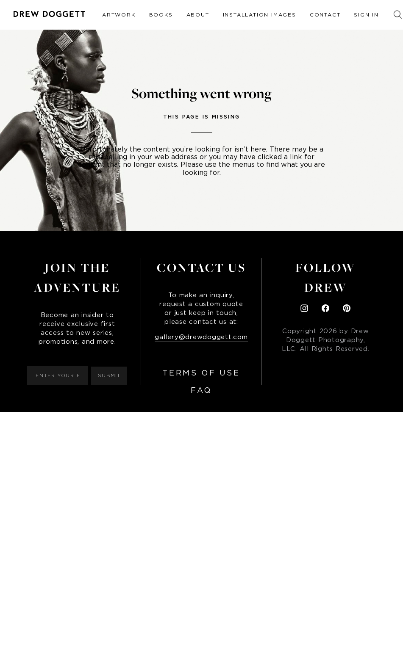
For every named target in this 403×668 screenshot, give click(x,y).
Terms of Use (201, 373)
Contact (325, 14)
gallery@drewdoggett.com (201, 337)
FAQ (201, 391)
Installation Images (259, 14)
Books (161, 14)
